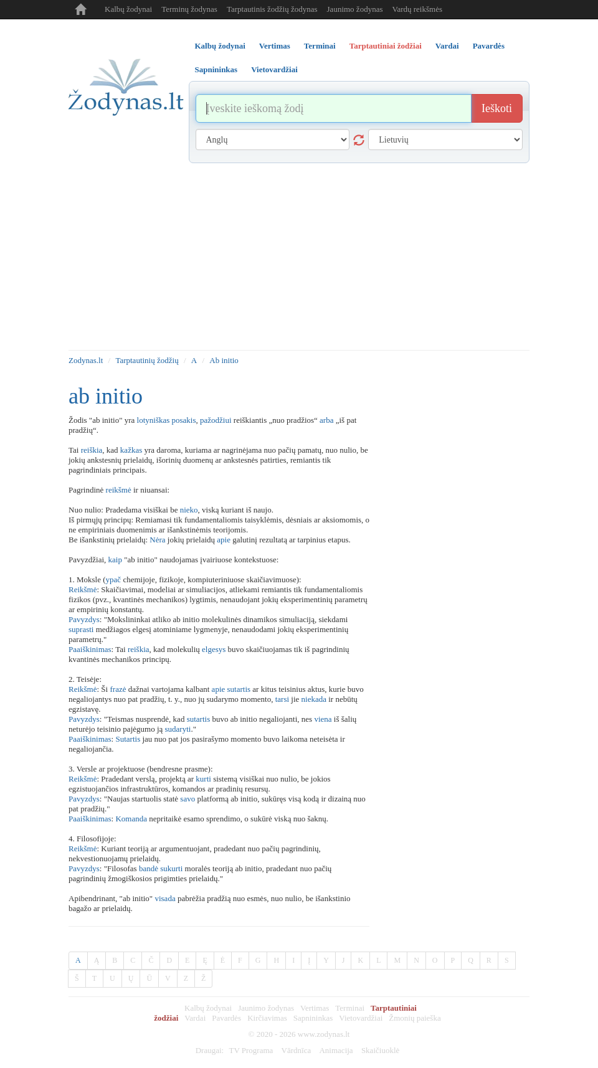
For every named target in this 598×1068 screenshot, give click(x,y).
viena (322, 719)
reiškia (92, 450)
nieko (189, 509)
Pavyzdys (84, 619)
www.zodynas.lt (324, 1034)
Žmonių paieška (414, 1018)
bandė (148, 868)
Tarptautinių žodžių (146, 360)
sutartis (239, 689)
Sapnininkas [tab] (216, 69)
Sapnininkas (313, 1018)
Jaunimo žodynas (355, 9)
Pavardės (226, 1018)
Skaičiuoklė (380, 1050)
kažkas (131, 450)
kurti (203, 778)
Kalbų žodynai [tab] (220, 45)
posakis (184, 420)
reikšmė (118, 489)
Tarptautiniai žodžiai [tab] (385, 45)
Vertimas (314, 1008)
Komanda (131, 818)
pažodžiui (216, 420)
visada (164, 898)
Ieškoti (497, 108)
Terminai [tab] (320, 45)
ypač (113, 579)
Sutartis (127, 739)
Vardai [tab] (447, 45)
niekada (313, 699)
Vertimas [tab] (274, 45)
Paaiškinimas (90, 649)
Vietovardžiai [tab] (274, 69)
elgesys (213, 649)
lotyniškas (153, 420)
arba (326, 420)
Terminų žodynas (189, 9)
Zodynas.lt (86, 360)
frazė (118, 689)
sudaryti (178, 729)
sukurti (171, 868)
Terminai (349, 1008)
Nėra (157, 539)
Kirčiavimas (267, 1018)
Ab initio (224, 360)
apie (223, 539)
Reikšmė (83, 589)
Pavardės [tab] (489, 45)
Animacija (336, 1050)
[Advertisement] (299, 256)
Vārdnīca (296, 1050)
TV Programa (251, 1050)
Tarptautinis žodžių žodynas (272, 9)
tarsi (282, 699)
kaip (115, 559)
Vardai (195, 1018)
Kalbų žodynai (128, 9)
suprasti (81, 629)
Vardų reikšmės (417, 9)
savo (187, 798)
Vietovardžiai (360, 1018)
